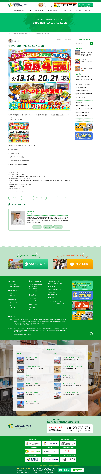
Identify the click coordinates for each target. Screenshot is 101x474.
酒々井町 (39, 335)
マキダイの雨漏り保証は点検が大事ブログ (84, 94)
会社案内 (33, 306)
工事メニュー (67, 10)
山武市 (35, 333)
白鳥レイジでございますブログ (83, 105)
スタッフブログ (33, 312)
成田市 (44, 331)
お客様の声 (52, 298)
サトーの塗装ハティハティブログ (83, 84)
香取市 (15, 331)
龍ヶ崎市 (33, 340)
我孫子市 (25, 335)
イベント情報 (33, 316)
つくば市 (19, 340)
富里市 (47, 331)
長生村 (18, 335)
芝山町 (48, 333)
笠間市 (61, 341)
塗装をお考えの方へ (19, 10)
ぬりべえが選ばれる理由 (36, 10)
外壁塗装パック (14, 296)
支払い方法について (54, 303)
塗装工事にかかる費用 (55, 301)
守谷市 (46, 340)
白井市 (29, 335)
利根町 (21, 341)
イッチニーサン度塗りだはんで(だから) (84, 109)
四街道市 (24, 333)
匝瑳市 (40, 331)
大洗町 (17, 343)
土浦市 (37, 340)
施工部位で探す (14, 314)
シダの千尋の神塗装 (80, 120)
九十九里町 (58, 333)
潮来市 (60, 340)
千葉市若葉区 (57, 331)
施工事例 (78, 10)
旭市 (37, 331)
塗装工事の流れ (34, 298)
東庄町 (26, 331)
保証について (33, 300)
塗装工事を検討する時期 (36, 296)
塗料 (11, 305)
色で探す (12, 317)
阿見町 (18, 341)
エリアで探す (13, 319)
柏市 (21, 335)
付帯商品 (12, 307)
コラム (32, 321)
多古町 (22, 331)
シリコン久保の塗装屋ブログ (82, 76)
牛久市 (15, 340)
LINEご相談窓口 (53, 306)
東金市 (32, 333)
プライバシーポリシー (54, 313)
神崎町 (30, 331)
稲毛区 (64, 331)
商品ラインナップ (15, 302)
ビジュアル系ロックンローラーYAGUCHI (82, 98)
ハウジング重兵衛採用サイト (56, 315)
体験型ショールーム (53, 10)
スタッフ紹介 (33, 309)
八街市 (28, 333)
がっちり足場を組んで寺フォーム (83, 112)
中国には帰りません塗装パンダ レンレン (84, 116)
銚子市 (34, 331)
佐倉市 (51, 331)
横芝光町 (44, 333)
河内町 (25, 341)
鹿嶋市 (63, 340)
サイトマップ (52, 309)
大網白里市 (52, 333)
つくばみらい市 (27, 340)
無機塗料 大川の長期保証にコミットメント (84, 80)
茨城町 (20, 343)
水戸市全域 (32, 341)
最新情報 (32, 319)
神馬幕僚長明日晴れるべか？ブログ (84, 90)
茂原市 (63, 333)
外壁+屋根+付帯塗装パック (16, 298)
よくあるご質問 (33, 302)
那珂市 (57, 341)
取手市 (43, 340)
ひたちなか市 (52, 341)
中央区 (18, 333)
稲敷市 (50, 340)
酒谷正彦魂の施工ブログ (81, 87)
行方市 (56, 340)
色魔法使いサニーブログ (81, 102)
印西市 (43, 335)
